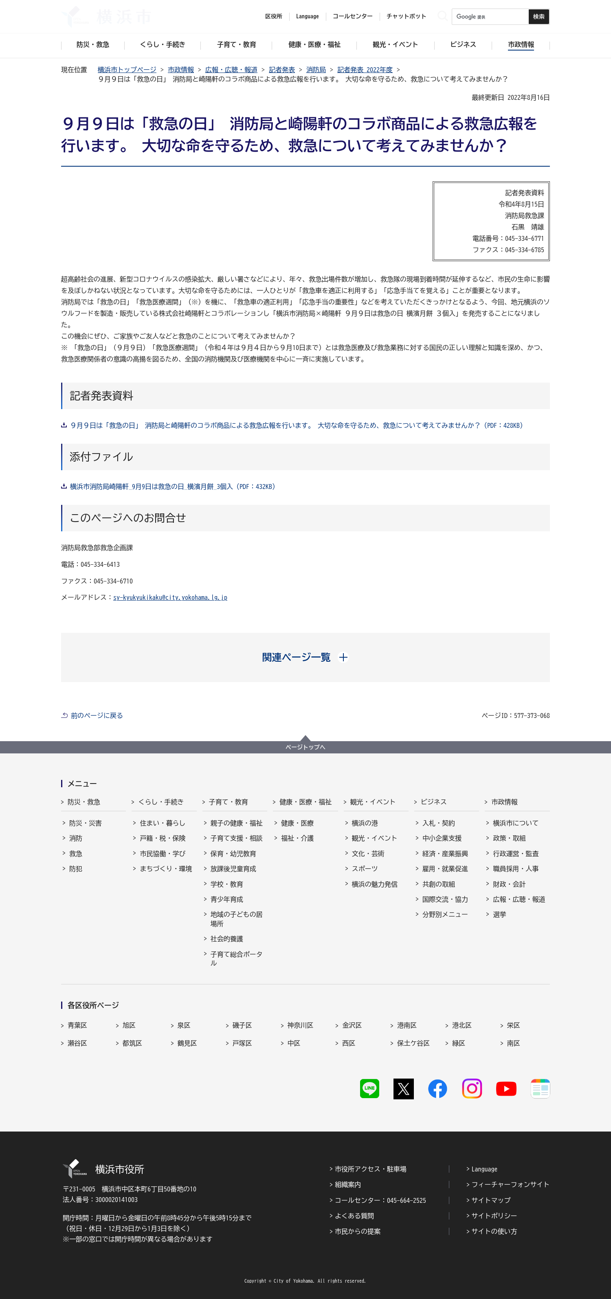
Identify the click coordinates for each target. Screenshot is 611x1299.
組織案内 (348, 1184)
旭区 (129, 1025)
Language (485, 1169)
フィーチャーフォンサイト (511, 1184)
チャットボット (406, 16)
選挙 (499, 914)
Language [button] (307, 16)
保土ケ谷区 (413, 1043)
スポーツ (365, 868)
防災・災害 (85, 823)
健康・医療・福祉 (305, 802)
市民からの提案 (357, 1231)
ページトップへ (305, 747)
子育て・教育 (228, 802)
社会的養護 (227, 939)
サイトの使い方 (494, 1231)
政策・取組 (509, 838)
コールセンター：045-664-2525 (380, 1200)
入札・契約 (438, 823)
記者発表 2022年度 (365, 69)
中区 (294, 1043)
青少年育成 (227, 899)
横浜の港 (365, 823)
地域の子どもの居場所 (237, 919)
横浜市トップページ (127, 69)
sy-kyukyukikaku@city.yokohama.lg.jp (170, 597)
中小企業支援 (442, 838)
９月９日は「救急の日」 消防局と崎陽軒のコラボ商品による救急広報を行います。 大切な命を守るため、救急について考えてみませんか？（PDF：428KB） (298, 425)
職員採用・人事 (515, 868)
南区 (513, 1043)
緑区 (458, 1043)
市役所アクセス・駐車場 (371, 1169)
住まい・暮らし (162, 823)
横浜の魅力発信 (375, 884)
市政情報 (181, 69)
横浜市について (515, 823)
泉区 (184, 1025)
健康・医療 (297, 823)
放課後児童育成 (233, 868)
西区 (348, 1043)
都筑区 (132, 1043)
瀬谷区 (77, 1043)
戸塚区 (242, 1043)
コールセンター (353, 16)
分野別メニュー (445, 914)
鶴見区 (187, 1043)
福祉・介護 (297, 838)
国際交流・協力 (445, 899)
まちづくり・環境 (166, 868)
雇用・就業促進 (445, 868)
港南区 (407, 1025)
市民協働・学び (162, 853)
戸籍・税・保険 (162, 838)
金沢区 (352, 1025)
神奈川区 (301, 1025)
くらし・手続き (161, 802)
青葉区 (77, 1025)
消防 (75, 838)
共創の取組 (438, 884)
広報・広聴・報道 (231, 69)
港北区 (462, 1025)
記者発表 (282, 69)
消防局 (316, 69)
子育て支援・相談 (237, 838)
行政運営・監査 (515, 853)
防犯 (75, 868)
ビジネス (434, 802)
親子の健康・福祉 (237, 823)
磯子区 (242, 1025)
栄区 (513, 1025)
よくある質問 (354, 1216)
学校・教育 (227, 884)
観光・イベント (373, 802)
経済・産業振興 (445, 853)
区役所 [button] (273, 16)
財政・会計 (509, 884)
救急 (75, 853)
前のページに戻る (97, 715)
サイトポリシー (494, 1216)
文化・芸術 (368, 853)
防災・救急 (84, 802)
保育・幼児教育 (233, 853)
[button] (305, 657)
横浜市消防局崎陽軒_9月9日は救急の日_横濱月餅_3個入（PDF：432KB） (174, 486)
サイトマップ (491, 1200)
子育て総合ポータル (237, 959)
